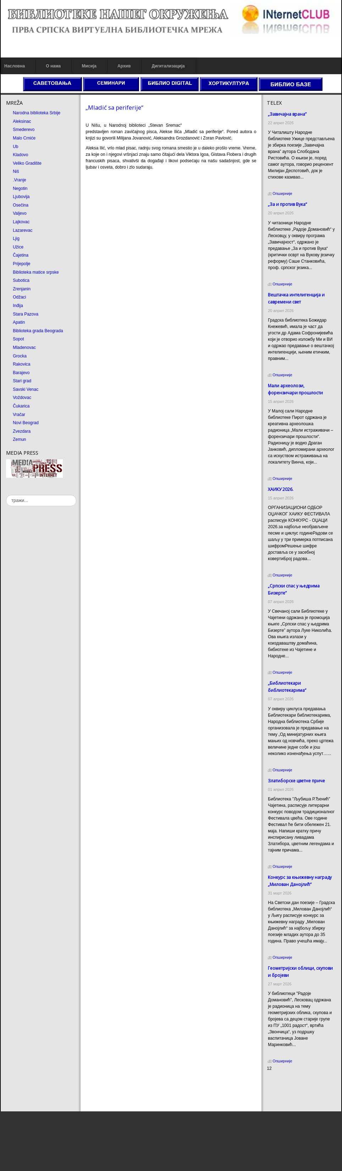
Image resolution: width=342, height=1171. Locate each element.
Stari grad (22, 380)
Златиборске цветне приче (296, 781)
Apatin (19, 322)
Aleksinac (22, 121)
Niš (16, 171)
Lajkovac (21, 221)
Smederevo (23, 129)
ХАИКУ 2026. (280, 489)
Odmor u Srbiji (280, 1101)
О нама (53, 66)
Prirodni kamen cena (286, 1081)
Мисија (89, 66)
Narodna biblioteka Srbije (36, 112)
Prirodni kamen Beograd (290, 1094)
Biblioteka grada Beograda (38, 330)
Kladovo (20, 154)
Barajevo (21, 372)
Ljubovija (21, 196)
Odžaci (19, 297)
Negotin (20, 188)
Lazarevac (22, 230)
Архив (124, 66)
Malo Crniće (24, 138)
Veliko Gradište (27, 163)
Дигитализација (168, 66)
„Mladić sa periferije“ (114, 107)
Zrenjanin (22, 288)
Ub (15, 146)
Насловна (14, 66)
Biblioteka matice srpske (36, 272)
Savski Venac (25, 389)
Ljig (16, 238)
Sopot (18, 338)
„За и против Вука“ (287, 204)
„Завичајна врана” (287, 114)
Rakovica (21, 364)
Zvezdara (22, 431)
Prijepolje (21, 263)
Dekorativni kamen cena (290, 1088)
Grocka (20, 356)
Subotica (21, 280)
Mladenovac (24, 347)
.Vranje (19, 179)
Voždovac (22, 397)
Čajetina (20, 255)
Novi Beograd (26, 422)
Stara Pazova (25, 314)
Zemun (19, 439)
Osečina (20, 205)
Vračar (19, 414)
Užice (18, 247)
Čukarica (21, 406)
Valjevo (19, 213)
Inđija (18, 305)
